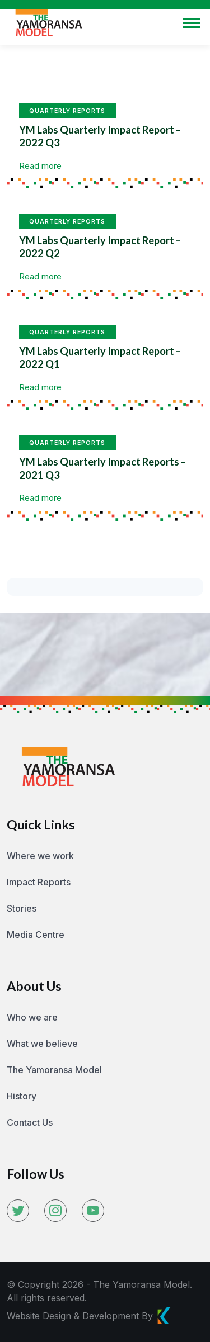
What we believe (42, 1043)
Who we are (32, 1017)
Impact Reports (39, 882)
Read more (40, 165)
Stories (21, 908)
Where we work (40, 855)
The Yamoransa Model (54, 1069)
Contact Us (30, 1122)
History (21, 1096)
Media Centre (35, 934)
